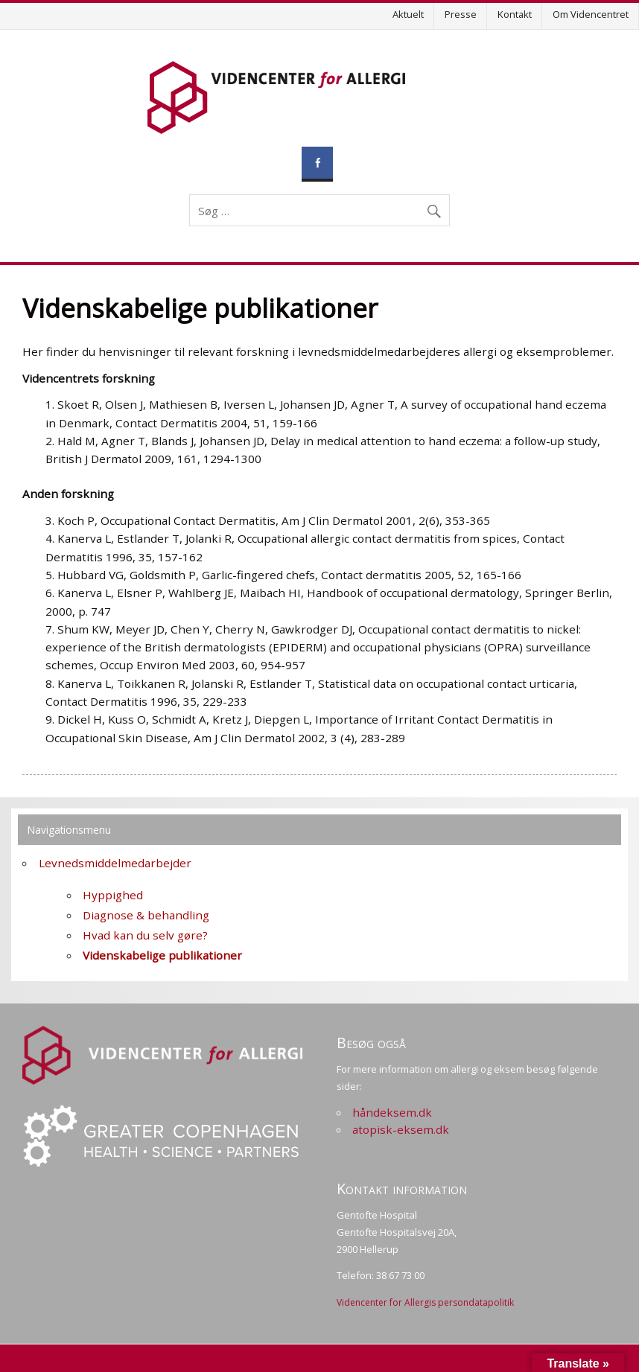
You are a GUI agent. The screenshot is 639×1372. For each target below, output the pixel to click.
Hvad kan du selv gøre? (145, 935)
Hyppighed (113, 894)
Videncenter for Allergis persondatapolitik (425, 1302)
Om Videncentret (591, 14)
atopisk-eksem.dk (400, 1129)
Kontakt (514, 14)
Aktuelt (408, 14)
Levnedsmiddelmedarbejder (115, 862)
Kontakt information (402, 1188)
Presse (461, 14)
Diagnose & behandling (146, 914)
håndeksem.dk (392, 1112)
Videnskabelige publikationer (162, 955)
